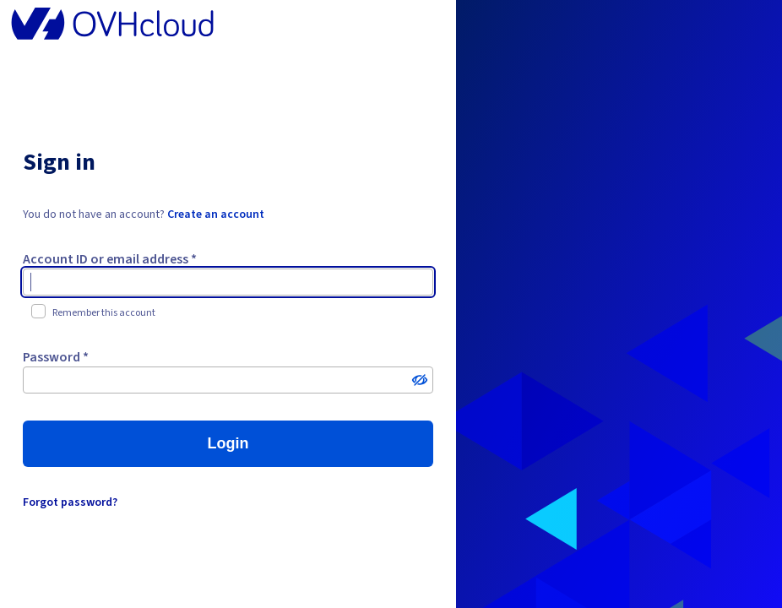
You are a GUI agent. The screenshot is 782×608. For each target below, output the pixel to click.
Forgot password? (70, 502)
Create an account (215, 214)
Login (227, 443)
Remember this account (93, 313)
